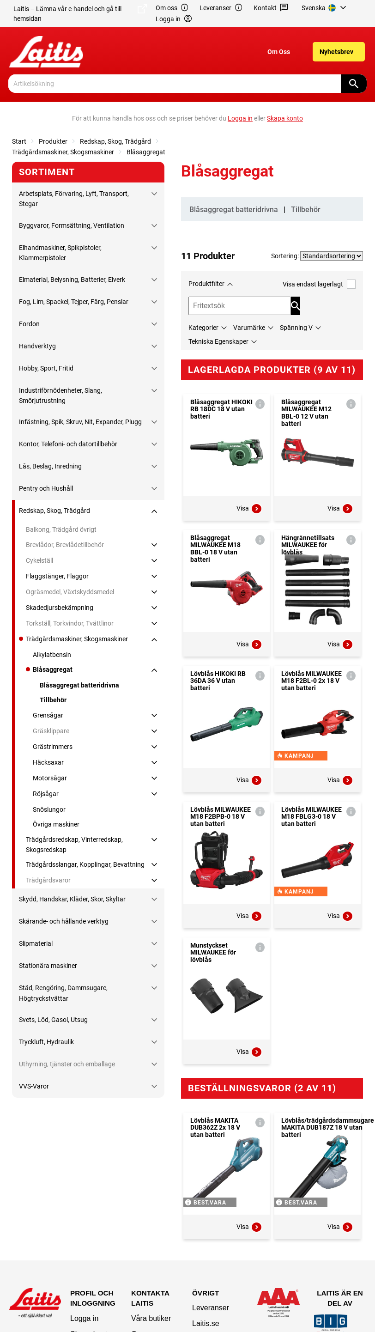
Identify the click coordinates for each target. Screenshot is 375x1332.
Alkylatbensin (52, 654)
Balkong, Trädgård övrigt (61, 529)
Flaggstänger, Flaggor (57, 576)
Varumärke (249, 327)
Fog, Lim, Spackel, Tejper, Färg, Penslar (73, 301)
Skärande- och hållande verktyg (64, 921)
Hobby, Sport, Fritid (46, 368)
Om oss (172, 8)
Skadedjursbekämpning (59, 607)
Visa (249, 508)
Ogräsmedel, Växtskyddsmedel (70, 592)
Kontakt (271, 8)
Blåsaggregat (146, 152)
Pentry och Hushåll (46, 488)
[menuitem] (325, 7)
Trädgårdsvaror (48, 880)
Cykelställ (39, 560)
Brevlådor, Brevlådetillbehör (65, 544)
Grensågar (48, 715)
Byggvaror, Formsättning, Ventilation (71, 225)
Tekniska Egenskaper (218, 341)
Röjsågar (46, 793)
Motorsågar (50, 778)
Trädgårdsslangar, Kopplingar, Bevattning (85, 864)
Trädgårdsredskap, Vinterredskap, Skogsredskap (74, 844)
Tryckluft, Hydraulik (46, 1042)
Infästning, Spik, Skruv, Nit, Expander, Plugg (80, 422)
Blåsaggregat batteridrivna (79, 685)
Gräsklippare (51, 731)
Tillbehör (53, 700)
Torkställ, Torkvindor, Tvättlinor (70, 623)
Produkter (53, 141)
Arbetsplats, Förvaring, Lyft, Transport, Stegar (74, 198)
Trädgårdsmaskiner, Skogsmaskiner (63, 152)
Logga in (84, 1318)
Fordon (29, 324)
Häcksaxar (48, 762)
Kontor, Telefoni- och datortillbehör (68, 444)
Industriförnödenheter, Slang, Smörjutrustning (60, 395)
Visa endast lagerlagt (319, 284)
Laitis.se (205, 1323)
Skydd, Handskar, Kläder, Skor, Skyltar (72, 899)
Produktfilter (206, 283)
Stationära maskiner (48, 965)
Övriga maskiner (56, 824)
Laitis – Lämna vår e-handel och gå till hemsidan (80, 13)
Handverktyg (37, 346)
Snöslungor (49, 809)
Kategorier (203, 327)
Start (19, 141)
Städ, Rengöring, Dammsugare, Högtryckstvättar (63, 993)
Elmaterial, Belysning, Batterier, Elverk (72, 279)
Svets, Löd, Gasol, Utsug (53, 1019)
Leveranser (221, 8)
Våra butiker (151, 1318)
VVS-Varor (34, 1086)
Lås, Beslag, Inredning (50, 466)
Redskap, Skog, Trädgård (115, 141)
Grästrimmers (53, 746)
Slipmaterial (36, 943)
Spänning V (296, 327)
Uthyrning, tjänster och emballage (67, 1064)
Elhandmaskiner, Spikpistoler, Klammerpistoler (60, 253)
